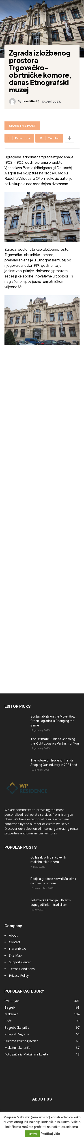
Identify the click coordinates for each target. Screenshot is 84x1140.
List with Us (17, 949)
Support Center (20, 962)
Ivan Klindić (31, 101)
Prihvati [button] (32, 1134)
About (13, 935)
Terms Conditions (22, 969)
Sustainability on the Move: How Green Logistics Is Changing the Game (52, 721)
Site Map (15, 955)
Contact (14, 942)
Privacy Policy (19, 975)
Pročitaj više (50, 1134)
